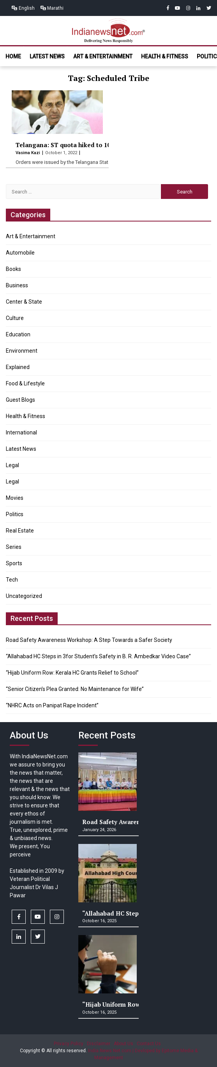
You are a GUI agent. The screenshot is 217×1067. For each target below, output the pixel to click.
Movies (14, 498)
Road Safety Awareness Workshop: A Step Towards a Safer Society (89, 640)
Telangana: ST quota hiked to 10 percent (75, 145)
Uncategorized (24, 596)
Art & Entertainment (102, 56)
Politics (14, 514)
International (21, 432)
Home (13, 56)
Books (13, 269)
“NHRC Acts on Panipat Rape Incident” (52, 705)
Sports (14, 563)
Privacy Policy (68, 1043)
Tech (12, 580)
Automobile (20, 253)
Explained (18, 367)
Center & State (24, 302)
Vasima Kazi (28, 152)
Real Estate (20, 530)
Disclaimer (98, 1043)
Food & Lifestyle (25, 383)
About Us (123, 1043)
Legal (12, 465)
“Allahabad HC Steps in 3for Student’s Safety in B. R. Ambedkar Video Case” (98, 656)
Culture (15, 318)
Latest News (47, 56)
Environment (21, 351)
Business (17, 285)
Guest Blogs (20, 400)
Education (18, 334)
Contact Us (149, 1043)
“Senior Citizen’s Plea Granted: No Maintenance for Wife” (75, 689)
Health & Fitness (164, 56)
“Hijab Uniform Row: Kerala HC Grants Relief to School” (72, 673)
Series (13, 547)
